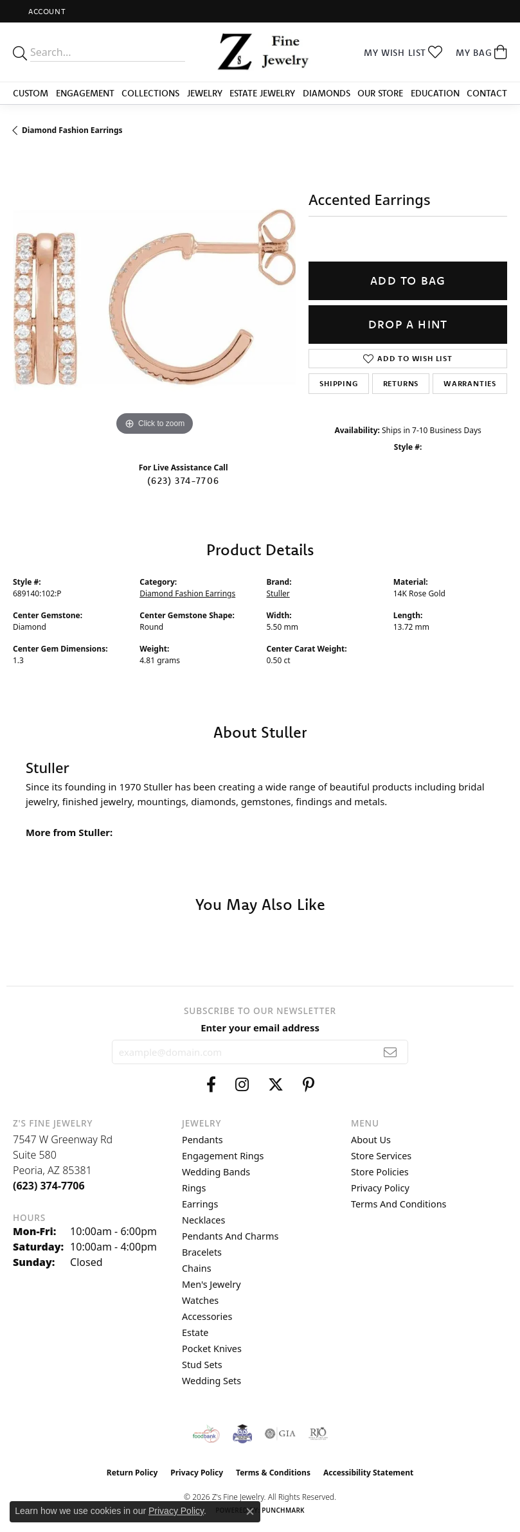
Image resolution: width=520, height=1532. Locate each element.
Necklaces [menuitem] (203, 1220)
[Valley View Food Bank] (206, 1433)
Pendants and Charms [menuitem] (230, 1236)
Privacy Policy (380, 1188)
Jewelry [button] (204, 93)
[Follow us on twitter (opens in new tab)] (276, 1084)
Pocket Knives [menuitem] (212, 1348)
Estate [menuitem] (195, 1332)
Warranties (470, 383)
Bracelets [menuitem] (202, 1252)
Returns (401, 383)
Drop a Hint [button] (407, 324)
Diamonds (326, 93)
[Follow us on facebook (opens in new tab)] (211, 1084)
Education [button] (435, 93)
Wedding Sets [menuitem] (211, 1381)
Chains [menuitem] (196, 1268)
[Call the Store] (49, 1186)
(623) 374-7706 (183, 480)
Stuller (278, 593)
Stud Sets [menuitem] (202, 1364)
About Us (371, 1140)
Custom (30, 93)
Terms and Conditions (398, 1204)
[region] (154, 297)
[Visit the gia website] (280, 1433)
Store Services (381, 1156)
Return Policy (132, 1472)
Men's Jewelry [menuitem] (211, 1284)
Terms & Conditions (273, 1472)
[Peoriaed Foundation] (242, 1433)
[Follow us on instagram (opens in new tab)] (242, 1084)
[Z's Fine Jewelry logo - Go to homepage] (260, 52)
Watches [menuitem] (200, 1300)
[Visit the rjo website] (318, 1433)
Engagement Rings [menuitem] (223, 1156)
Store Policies (380, 1172)
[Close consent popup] (250, 1511)
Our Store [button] (380, 93)
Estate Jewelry (262, 93)
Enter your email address (260, 1027)
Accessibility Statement (368, 1472)
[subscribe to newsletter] (390, 1052)
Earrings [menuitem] (200, 1204)
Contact (487, 93)
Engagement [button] (85, 93)
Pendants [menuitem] (202, 1140)
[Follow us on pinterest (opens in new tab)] (308, 1084)
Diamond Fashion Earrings (72, 130)
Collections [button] (150, 93)
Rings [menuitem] (194, 1188)
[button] (46, 11)
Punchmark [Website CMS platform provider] (283, 1510)
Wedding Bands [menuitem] (216, 1172)
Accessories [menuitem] (207, 1316)
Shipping (338, 383)
